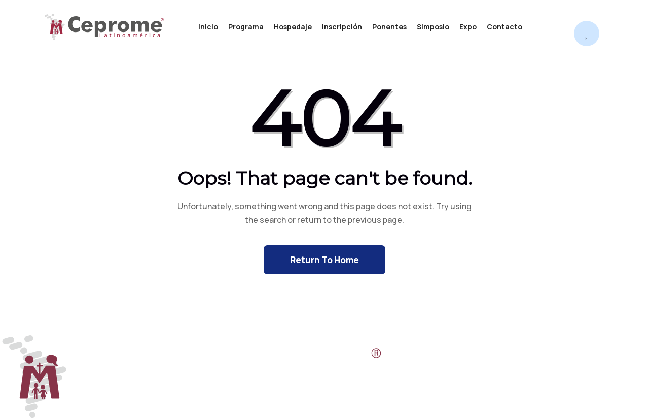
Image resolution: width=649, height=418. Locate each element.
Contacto (504, 26)
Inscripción (342, 26)
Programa (246, 26)
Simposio (433, 26)
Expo (468, 26)
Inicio (208, 26)
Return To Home (324, 260)
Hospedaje (293, 26)
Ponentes (389, 26)
